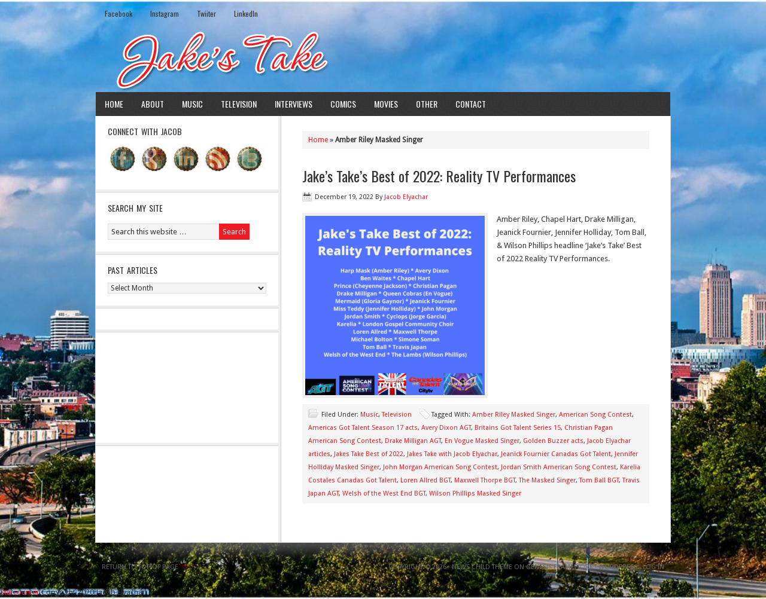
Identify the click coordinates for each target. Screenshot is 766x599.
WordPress (617, 567)
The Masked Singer (547, 480)
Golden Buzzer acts (553, 441)
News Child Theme (482, 567)
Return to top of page (140, 567)
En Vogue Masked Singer (482, 441)
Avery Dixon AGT (446, 428)
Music (192, 103)
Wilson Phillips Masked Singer (475, 493)
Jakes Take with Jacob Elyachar (452, 454)
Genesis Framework (559, 567)
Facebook (118, 13)
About (152, 103)
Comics (343, 103)
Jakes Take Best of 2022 (368, 454)
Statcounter (19, 592)
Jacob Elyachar (406, 197)
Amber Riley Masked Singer (513, 414)
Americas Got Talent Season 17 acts (363, 428)
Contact (470, 103)
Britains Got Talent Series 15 (518, 428)
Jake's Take (383, 59)
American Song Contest (595, 414)
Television (239, 103)
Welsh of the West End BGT (383, 493)
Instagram (164, 13)
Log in (653, 567)
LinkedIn (246, 13)
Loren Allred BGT (425, 480)
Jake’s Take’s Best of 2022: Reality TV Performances (439, 176)
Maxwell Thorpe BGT (484, 480)
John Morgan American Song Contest (440, 467)
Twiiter (206, 13)
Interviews (293, 103)
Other (426, 103)
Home (114, 103)
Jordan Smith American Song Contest (558, 467)
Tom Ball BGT (599, 480)
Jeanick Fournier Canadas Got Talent (556, 454)
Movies (386, 103)
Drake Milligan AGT (413, 441)
